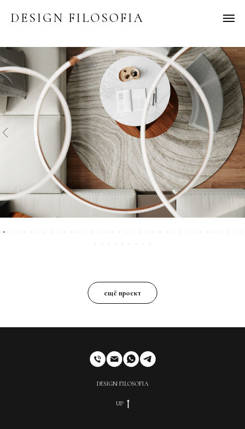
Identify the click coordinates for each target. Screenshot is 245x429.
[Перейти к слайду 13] (85, 232)
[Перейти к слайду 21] (140, 232)
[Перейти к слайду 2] (10, 232)
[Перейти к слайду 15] (99, 232)
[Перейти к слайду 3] (17, 232)
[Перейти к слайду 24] (160, 232)
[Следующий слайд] (239, 132)
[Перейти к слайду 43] (136, 244)
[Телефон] (98, 359)
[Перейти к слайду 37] (95, 244)
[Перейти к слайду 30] (201, 232)
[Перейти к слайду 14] (92, 232)
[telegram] (148, 359)
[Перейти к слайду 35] (235, 232)
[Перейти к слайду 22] (146, 232)
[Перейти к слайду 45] (149, 244)
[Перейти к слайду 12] (78, 232)
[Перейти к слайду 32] (214, 232)
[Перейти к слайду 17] (112, 232)
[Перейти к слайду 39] (109, 244)
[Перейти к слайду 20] (133, 232)
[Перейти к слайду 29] (194, 232)
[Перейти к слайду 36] (241, 232)
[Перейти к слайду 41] (122, 244)
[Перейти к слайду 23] (153, 232)
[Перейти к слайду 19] (126, 232)
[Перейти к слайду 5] (31, 232)
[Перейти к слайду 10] (65, 232)
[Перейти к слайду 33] (221, 232)
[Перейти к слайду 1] (4, 232)
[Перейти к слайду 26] (173, 232)
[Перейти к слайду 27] (180, 232)
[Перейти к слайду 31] (207, 232)
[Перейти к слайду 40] (115, 244)
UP (123, 404)
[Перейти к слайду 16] (106, 232)
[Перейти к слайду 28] (187, 232)
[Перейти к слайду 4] (24, 232)
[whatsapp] (131, 359)
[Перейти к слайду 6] (38, 232)
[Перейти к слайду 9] (58, 232)
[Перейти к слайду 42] (129, 244)
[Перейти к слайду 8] (51, 232)
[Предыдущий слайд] (5, 132)
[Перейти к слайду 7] (44, 232)
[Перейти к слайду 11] (72, 232)
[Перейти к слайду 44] (143, 244)
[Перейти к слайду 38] (102, 244)
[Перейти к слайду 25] (167, 232)
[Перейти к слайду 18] (119, 232)
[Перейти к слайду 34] (228, 232)
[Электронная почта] (114, 359)
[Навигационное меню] (229, 18)
